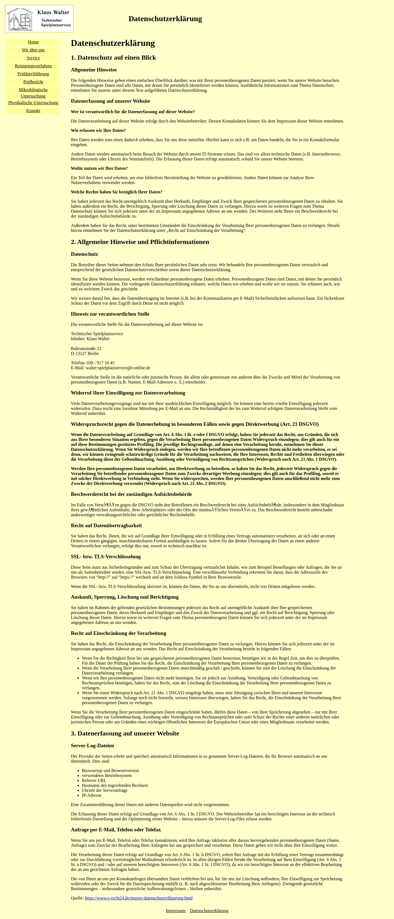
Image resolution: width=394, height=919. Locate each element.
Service (33, 57)
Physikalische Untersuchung (33, 102)
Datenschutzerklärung (209, 910)
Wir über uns (33, 50)
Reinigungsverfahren (33, 65)
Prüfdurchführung (33, 73)
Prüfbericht (33, 81)
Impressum (175, 910)
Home (33, 42)
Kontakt (33, 110)
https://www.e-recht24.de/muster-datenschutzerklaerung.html (139, 898)
